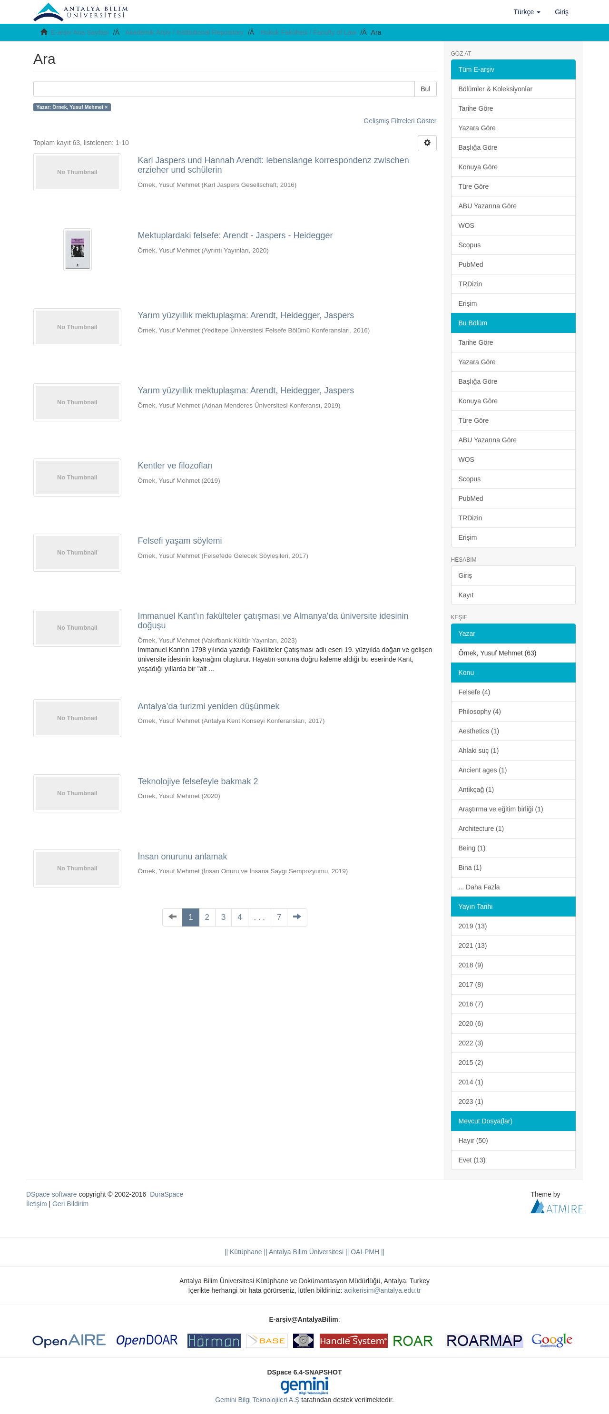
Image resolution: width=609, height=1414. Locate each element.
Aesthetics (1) (479, 731)
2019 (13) (473, 926)
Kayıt (466, 595)
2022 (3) (471, 1043)
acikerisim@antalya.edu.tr (382, 1290)
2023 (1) (471, 1101)
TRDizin (470, 284)
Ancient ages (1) (483, 770)
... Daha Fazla (479, 887)
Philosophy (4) (480, 711)
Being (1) (472, 848)
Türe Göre (474, 186)
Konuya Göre (478, 167)
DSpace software (51, 1194)
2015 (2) (471, 1062)
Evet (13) (472, 1160)
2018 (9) (471, 965)
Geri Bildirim (70, 1204)
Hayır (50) (473, 1140)
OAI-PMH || (366, 1252)
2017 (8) (471, 984)
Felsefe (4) (475, 692)
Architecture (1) (481, 828)
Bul (425, 89)
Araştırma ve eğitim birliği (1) (501, 809)
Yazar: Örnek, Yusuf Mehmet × (72, 107)
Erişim (468, 303)
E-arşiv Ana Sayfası (80, 32)
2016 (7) (471, 1004)
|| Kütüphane (243, 1252)
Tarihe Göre (476, 108)
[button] (527, 12)
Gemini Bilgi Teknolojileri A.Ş (257, 1400)
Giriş (465, 575)
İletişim (36, 1204)
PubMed (471, 264)
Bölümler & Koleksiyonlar (496, 89)
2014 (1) (471, 1082)
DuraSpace (166, 1194)
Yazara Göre (477, 128)
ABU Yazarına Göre (488, 206)
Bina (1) (470, 867)
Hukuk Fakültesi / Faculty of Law (308, 32)
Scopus (470, 245)
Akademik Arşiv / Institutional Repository (184, 32)
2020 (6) (471, 1023)
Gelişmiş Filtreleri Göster (399, 121)
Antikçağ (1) (476, 789)
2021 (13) (473, 945)
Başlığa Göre (478, 147)
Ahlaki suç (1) (479, 750)
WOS (466, 225)
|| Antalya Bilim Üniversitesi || (305, 1252)
